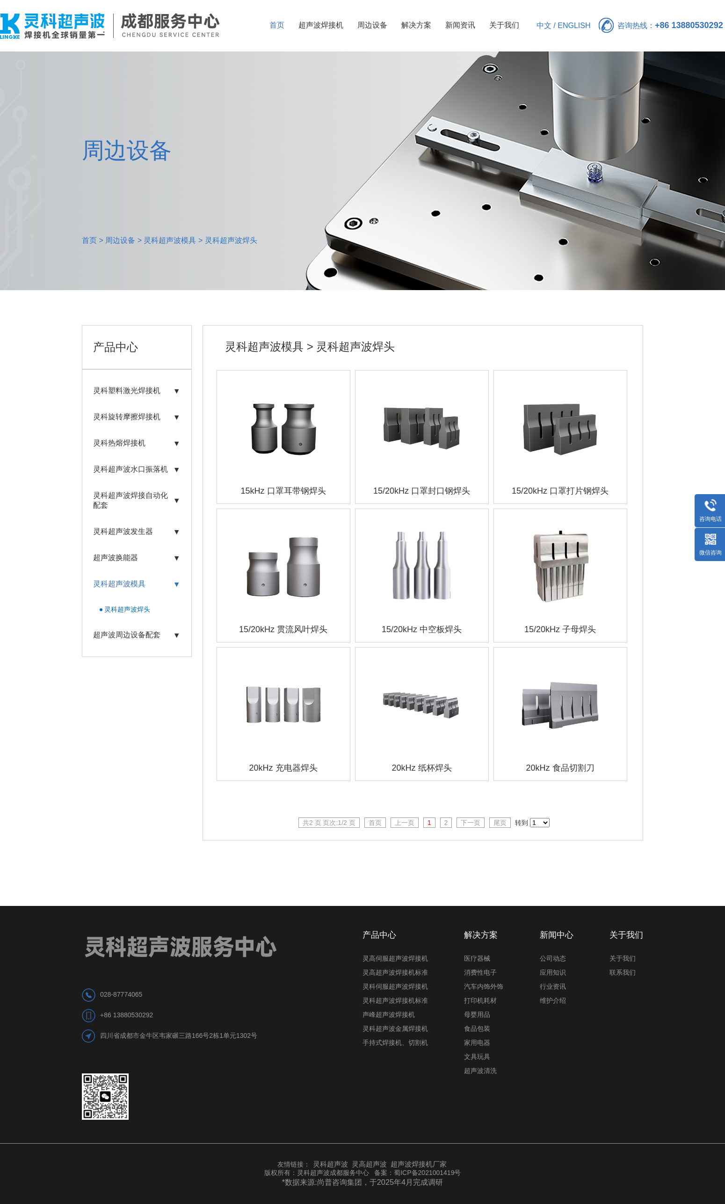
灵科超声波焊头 (231, 240)
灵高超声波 (369, 1164)
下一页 (470, 822)
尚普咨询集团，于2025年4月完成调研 (380, 1182)
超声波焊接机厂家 (419, 1164)
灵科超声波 (331, 1164)
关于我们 (504, 25)
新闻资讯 (460, 25)
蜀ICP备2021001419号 (427, 1172)
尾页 (500, 822)
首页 (276, 25)
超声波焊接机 (320, 25)
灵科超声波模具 (170, 240)
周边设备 (372, 25)
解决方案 (416, 25)
